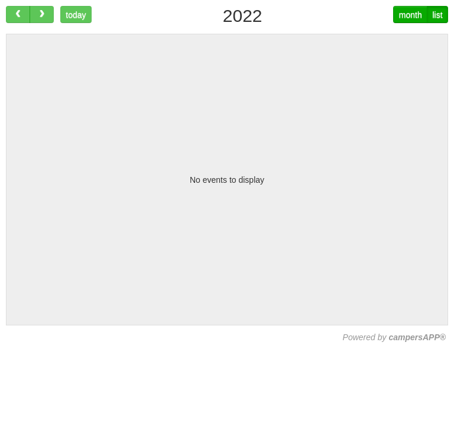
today (76, 15)
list (437, 15)
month (410, 15)
